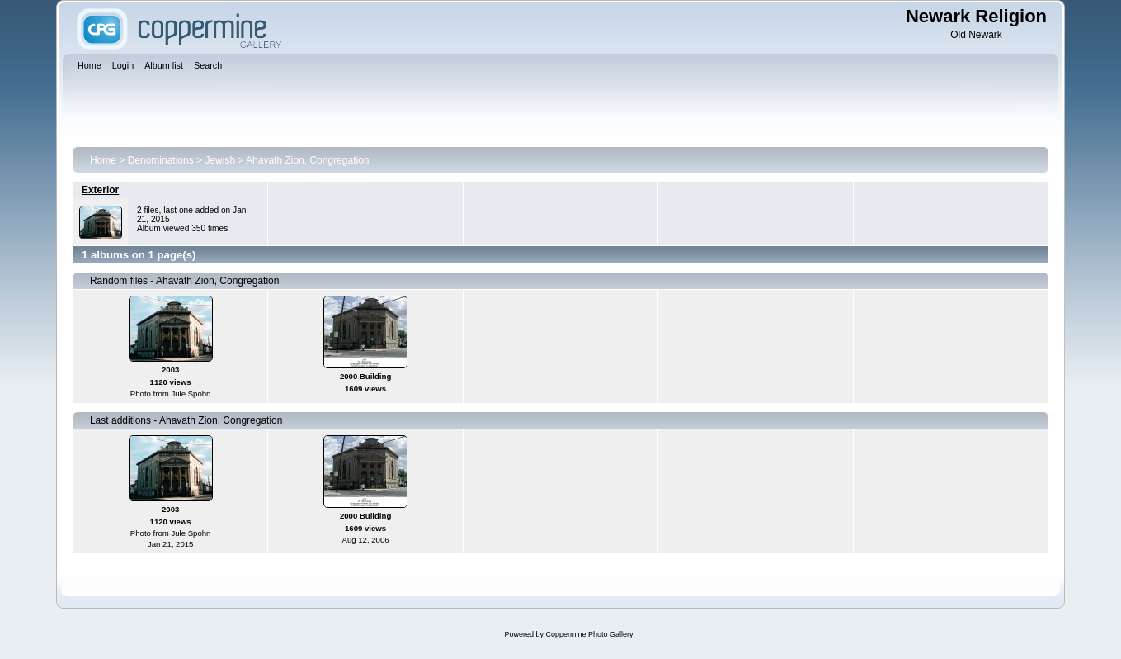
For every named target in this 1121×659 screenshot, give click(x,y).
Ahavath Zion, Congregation (307, 160)
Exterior (100, 190)
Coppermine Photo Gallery (589, 634)
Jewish (220, 160)
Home (103, 160)
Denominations (161, 160)
